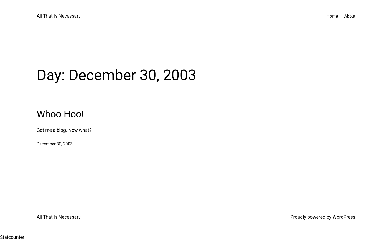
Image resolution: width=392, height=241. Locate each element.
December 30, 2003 (55, 143)
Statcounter (12, 237)
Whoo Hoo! (60, 114)
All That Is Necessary (59, 16)
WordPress (344, 217)
